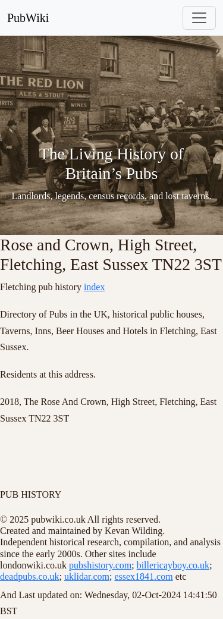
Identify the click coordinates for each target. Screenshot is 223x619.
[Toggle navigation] (199, 18)
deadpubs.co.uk (29, 576)
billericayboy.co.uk (173, 565)
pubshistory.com (100, 565)
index (94, 287)
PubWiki (28, 17)
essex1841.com (143, 576)
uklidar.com (86, 576)
